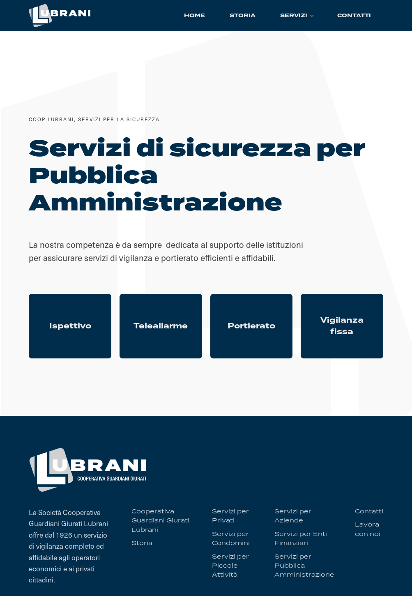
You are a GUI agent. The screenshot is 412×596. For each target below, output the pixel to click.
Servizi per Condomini (231, 537)
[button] (296, 15)
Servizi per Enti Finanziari (300, 537)
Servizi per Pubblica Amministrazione (304, 565)
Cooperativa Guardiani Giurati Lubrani (160, 520)
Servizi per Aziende (292, 515)
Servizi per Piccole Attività (230, 565)
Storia (141, 543)
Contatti (369, 511)
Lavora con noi (367, 528)
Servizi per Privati (230, 515)
